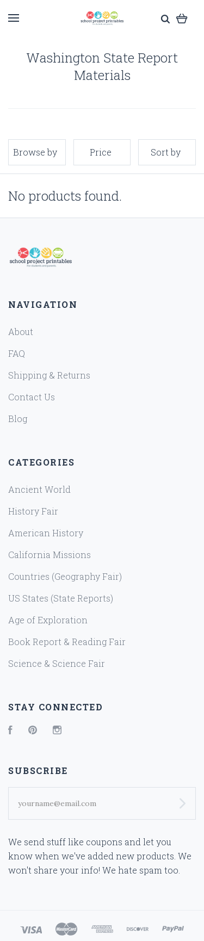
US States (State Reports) (60, 598)
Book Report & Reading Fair (67, 641)
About (20, 331)
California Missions (49, 554)
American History (45, 532)
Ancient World (39, 489)
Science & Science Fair (56, 663)
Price (101, 152)
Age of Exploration (48, 620)
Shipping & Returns (49, 375)
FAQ (16, 353)
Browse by (35, 152)
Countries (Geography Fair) (65, 576)
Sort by (166, 152)
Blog (17, 418)
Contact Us (31, 397)
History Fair (33, 511)
